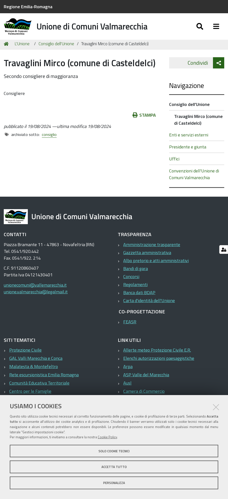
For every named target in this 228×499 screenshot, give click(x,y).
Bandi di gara (135, 275)
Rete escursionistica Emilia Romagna (44, 381)
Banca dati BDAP (139, 299)
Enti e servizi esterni (188, 141)
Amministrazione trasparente (151, 251)
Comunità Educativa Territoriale (39, 389)
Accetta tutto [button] (114, 466)
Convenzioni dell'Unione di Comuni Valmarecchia (194, 181)
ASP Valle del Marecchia (146, 381)
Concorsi (131, 283)
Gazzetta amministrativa (147, 259)
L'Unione (22, 50)
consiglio (49, 141)
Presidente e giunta (187, 153)
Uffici (174, 165)
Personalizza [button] (114, 482)
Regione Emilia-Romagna (28, 6)
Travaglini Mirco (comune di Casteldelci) (198, 126)
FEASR (129, 328)
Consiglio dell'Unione (56, 50)
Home (7, 50)
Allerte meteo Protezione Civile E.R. (157, 356)
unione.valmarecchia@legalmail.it (36, 298)
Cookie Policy (107, 437)
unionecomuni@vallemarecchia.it (35, 291)
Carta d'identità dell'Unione (149, 307)
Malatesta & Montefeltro (33, 373)
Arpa (128, 373)
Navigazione (186, 92)
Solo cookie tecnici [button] (114, 451)
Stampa (144, 121)
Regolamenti (135, 291)
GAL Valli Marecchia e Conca (35, 365)
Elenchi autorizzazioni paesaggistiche (158, 365)
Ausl (127, 389)
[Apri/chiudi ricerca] (199, 29)
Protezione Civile (25, 356)
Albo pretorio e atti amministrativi (156, 267)
